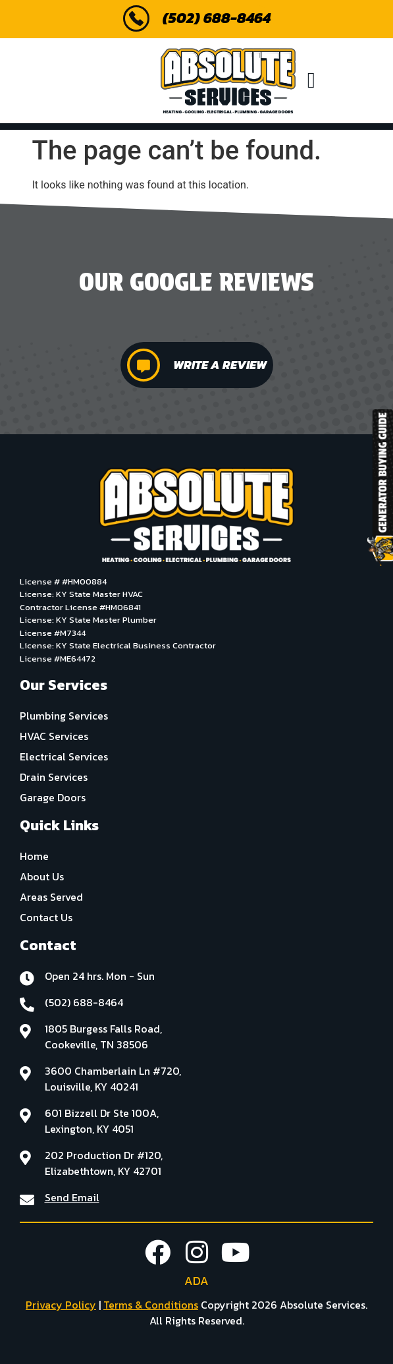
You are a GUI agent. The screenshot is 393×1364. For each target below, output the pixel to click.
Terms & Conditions (150, 1305)
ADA (196, 1281)
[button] (311, 81)
